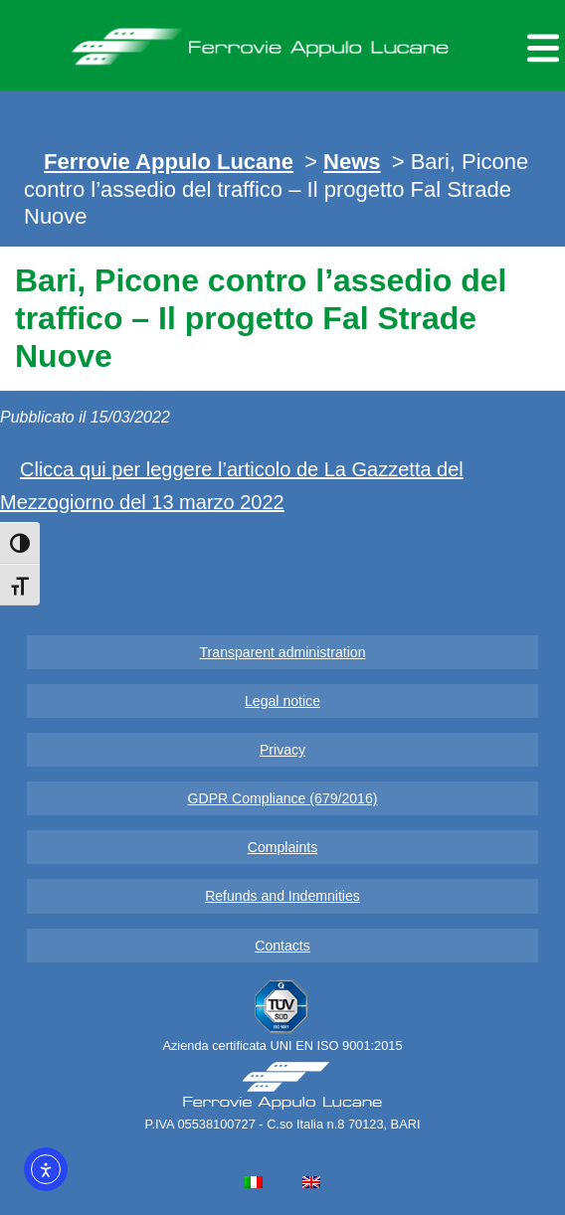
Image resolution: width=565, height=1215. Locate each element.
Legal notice (282, 701)
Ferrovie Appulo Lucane (282, 41)
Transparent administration (283, 652)
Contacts (282, 946)
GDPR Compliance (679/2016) (283, 798)
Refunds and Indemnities (282, 896)
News (351, 161)
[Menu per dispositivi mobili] (540, 45)
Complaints (282, 847)
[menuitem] (253, 1181)
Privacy (282, 750)
